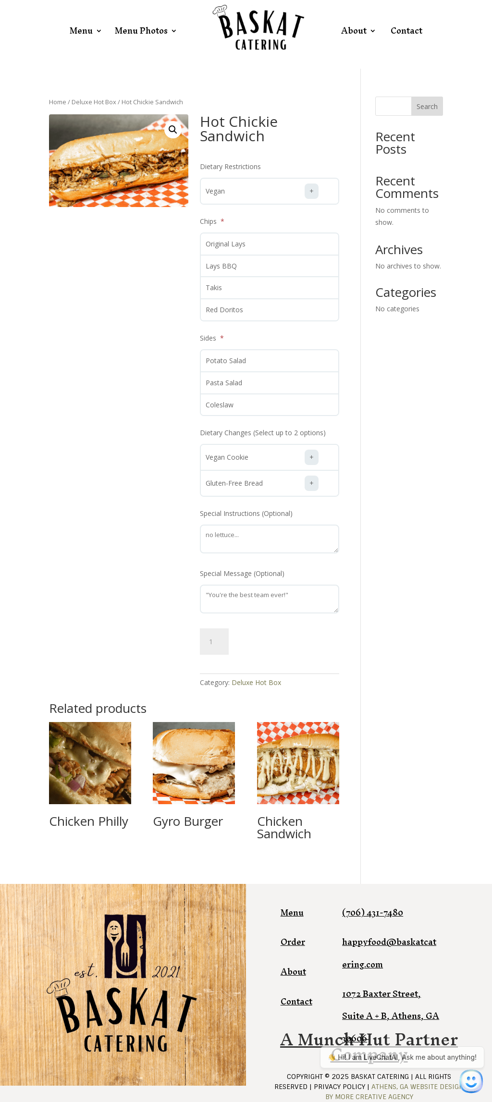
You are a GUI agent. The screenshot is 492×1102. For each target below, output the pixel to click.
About (354, 30)
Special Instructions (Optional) (246, 513)
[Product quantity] (214, 641)
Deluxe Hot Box (94, 102)
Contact (406, 30)
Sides (209, 338)
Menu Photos (141, 30)
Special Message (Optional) (242, 573)
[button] (173, 129)
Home (57, 102)
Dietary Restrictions (230, 166)
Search (427, 106)
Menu (81, 30)
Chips (209, 221)
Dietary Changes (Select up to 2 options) (263, 432)
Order (293, 941)
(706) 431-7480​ (372, 912)
